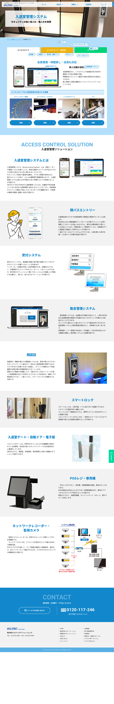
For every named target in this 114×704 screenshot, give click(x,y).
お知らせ (62, 688)
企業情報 (88, 4)
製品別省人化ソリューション (68, 683)
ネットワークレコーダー (79, 96)
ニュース (103, 4)
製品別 (59, 4)
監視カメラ (61, 68)
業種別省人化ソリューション (68, 685)
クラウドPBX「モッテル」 (91, 690)
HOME (61, 680)
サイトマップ (63, 693)
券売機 (31, 106)
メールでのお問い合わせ (34, 662)
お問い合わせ (63, 690)
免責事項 (86, 685)
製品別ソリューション (16, 39)
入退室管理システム (91, 67)
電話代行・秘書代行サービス (92, 688)
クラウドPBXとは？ (89, 693)
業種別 (74, 4)
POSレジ (68, 106)
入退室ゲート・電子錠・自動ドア (47, 106)
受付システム (50, 67)
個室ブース (93, 100)
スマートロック (82, 81)
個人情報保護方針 (89, 683)
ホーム (44, 4)
